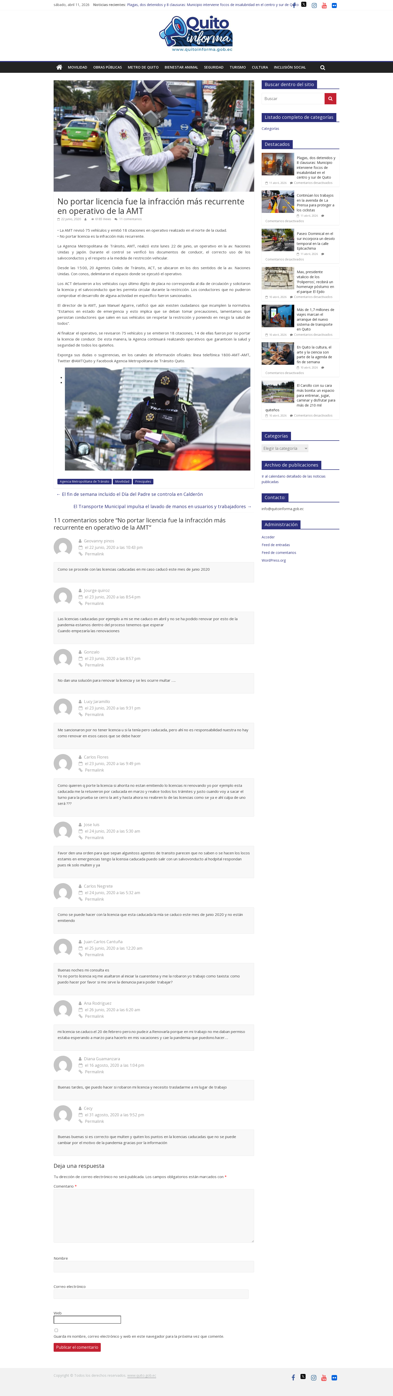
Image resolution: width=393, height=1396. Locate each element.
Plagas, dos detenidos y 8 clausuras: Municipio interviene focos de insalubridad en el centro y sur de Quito (213, 4)
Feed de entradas (276, 544)
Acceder (268, 537)
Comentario (65, 1186)
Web (58, 1312)
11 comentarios (128, 219)
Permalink (91, 554)
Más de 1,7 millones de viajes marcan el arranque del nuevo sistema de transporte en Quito (315, 319)
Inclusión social (290, 67)
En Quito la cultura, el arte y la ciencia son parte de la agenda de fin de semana (314, 354)
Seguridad (214, 67)
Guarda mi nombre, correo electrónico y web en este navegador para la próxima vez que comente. (139, 1336)
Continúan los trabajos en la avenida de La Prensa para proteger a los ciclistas (315, 202)
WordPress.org (274, 560)
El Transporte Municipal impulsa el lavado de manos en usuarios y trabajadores (162, 506)
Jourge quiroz (97, 590)
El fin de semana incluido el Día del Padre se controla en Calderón (129, 494)
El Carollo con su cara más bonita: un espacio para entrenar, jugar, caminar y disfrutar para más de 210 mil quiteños (300, 397)
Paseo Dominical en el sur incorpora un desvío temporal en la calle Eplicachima (316, 241)
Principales (143, 481)
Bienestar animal (181, 67)
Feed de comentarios (279, 552)
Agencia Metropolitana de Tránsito (84, 481)
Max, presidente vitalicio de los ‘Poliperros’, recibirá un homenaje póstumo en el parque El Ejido (315, 281)
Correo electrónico (70, 1286)
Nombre (61, 1258)
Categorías (270, 128)
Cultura (260, 67)
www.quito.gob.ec (141, 1375)
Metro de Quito (143, 67)
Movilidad (77, 67)
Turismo (238, 67)
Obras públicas (107, 67)
